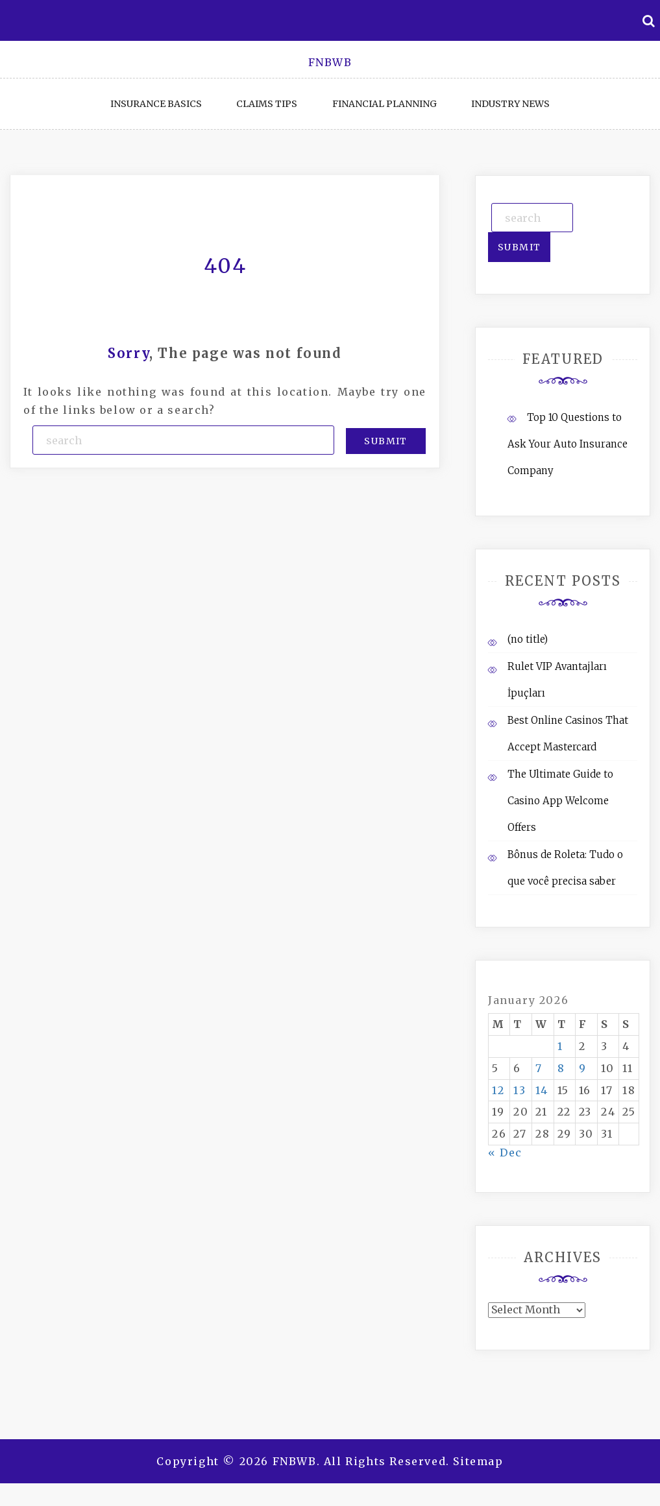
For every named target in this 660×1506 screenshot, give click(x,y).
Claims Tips (266, 104)
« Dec (505, 1152)
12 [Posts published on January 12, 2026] (498, 1090)
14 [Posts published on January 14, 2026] (541, 1090)
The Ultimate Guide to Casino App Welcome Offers (560, 800)
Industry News (510, 104)
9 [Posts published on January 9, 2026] (583, 1068)
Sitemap (478, 1461)
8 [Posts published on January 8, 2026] (561, 1068)
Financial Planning (384, 104)
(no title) (527, 639)
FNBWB (330, 62)
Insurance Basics (156, 104)
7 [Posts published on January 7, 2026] (539, 1068)
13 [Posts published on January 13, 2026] (519, 1090)
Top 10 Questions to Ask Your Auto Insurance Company (567, 444)
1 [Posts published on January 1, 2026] (560, 1046)
